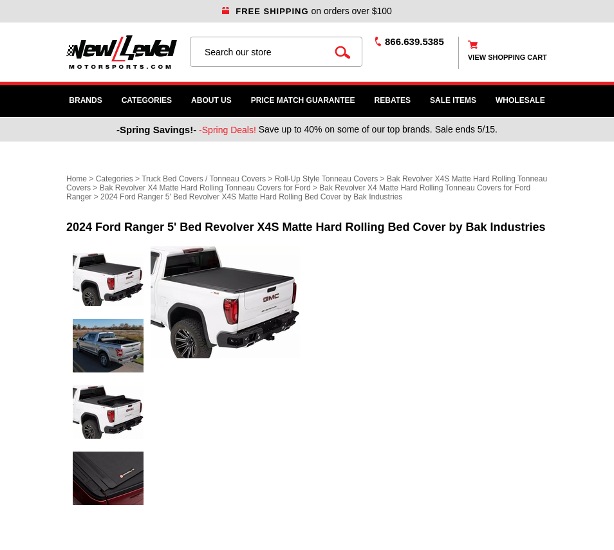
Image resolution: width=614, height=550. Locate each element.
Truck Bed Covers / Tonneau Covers (204, 178)
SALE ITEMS (453, 100)
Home (76, 178)
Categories (147, 100)
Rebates (393, 100)
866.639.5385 (414, 41)
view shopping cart (507, 57)
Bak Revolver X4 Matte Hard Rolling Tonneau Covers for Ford (205, 187)
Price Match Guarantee (303, 100)
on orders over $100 (307, 11)
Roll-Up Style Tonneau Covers (326, 178)
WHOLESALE (520, 100)
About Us (211, 100)
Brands (85, 100)
